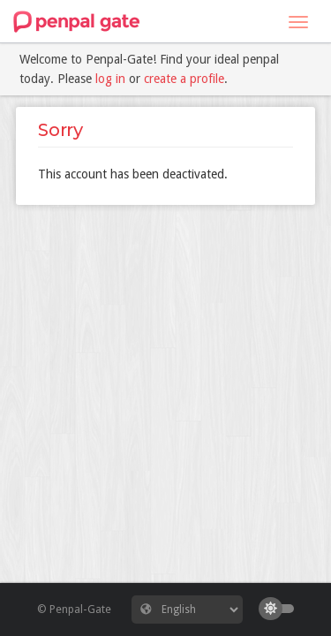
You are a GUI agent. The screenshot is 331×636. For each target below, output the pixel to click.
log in (110, 79)
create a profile (184, 79)
